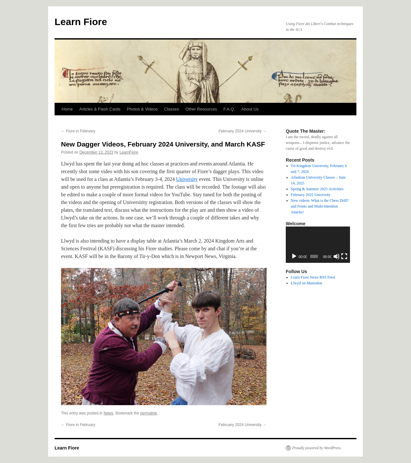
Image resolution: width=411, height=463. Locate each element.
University (187, 179)
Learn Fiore (81, 21)
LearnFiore (128, 152)
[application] (318, 245)
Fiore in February (78, 131)
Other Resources (201, 109)
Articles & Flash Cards (100, 109)
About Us (249, 109)
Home (67, 109)
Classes (171, 109)
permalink (148, 413)
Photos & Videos (142, 109)
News (108, 413)
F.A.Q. (229, 109)
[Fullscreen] (344, 256)
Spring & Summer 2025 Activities (317, 189)
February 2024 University (243, 131)
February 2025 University (311, 194)
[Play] (294, 256)
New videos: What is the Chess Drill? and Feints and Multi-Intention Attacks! (320, 206)
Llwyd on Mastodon (306, 283)
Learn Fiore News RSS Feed (313, 277)
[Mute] (336, 256)
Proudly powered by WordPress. (317, 448)
